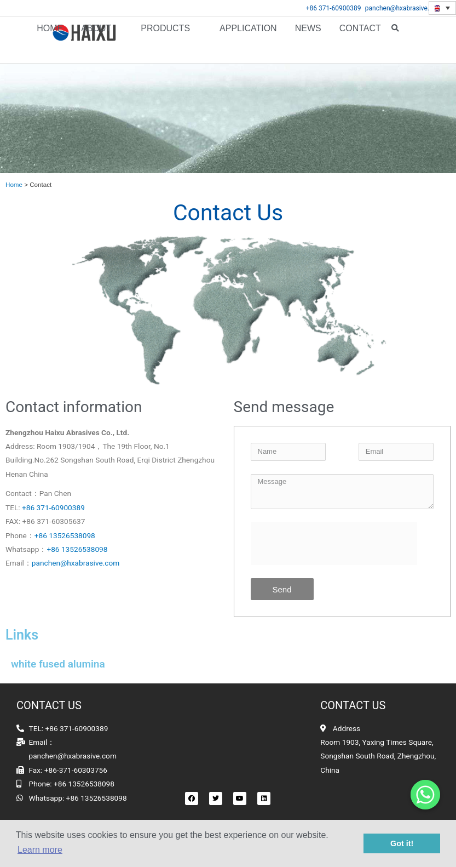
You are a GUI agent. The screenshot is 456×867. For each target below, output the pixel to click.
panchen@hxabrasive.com (403, 8)
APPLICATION (248, 39)
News (308, 39)
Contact (360, 39)
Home (50, 39)
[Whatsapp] (425, 794)
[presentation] (334, 543)
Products (165, 39)
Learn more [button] (40, 849)
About (96, 39)
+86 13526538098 (64, 535)
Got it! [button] (401, 843)
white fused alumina (58, 664)
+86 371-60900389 (333, 8)
